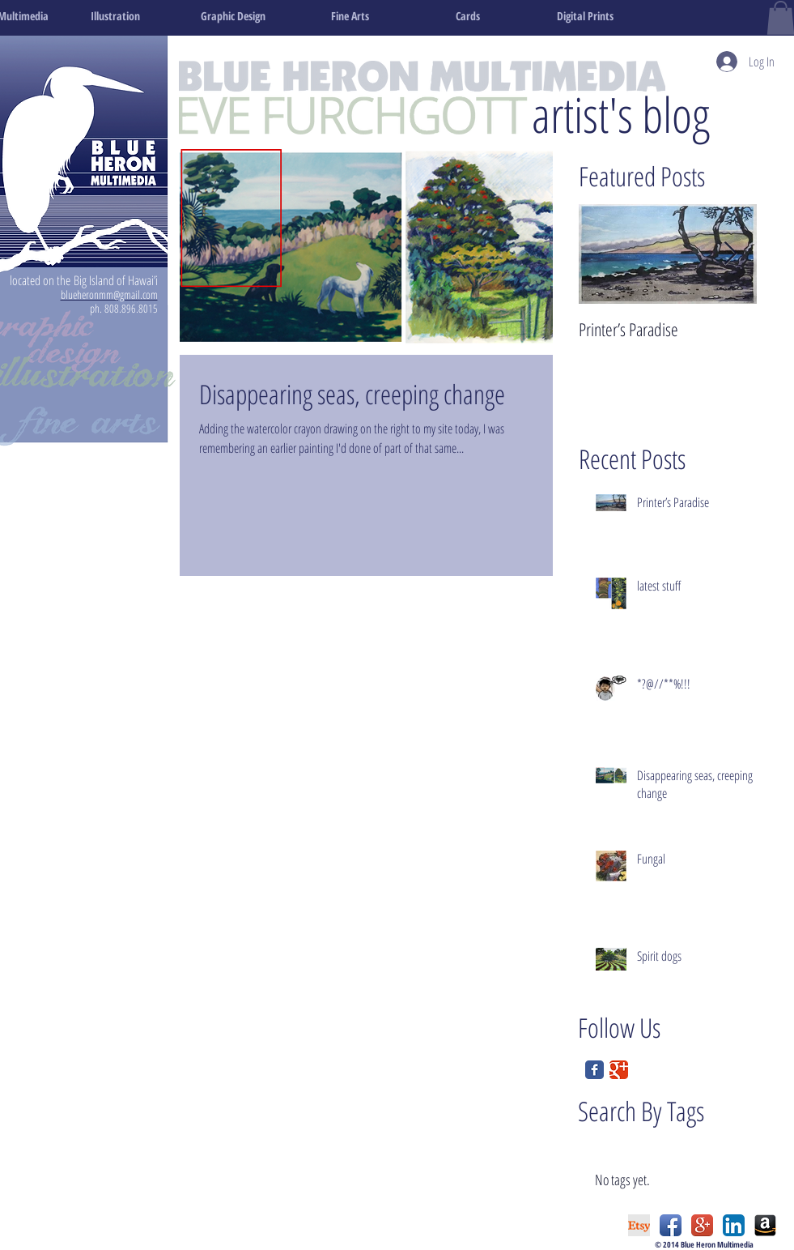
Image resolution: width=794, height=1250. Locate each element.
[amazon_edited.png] (765, 1225)
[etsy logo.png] (639, 1225)
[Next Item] (731, 254)
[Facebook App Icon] (670, 1225)
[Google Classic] (618, 1069)
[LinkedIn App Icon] (734, 1225)
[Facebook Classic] (594, 1069)
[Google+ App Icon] (702, 1225)
